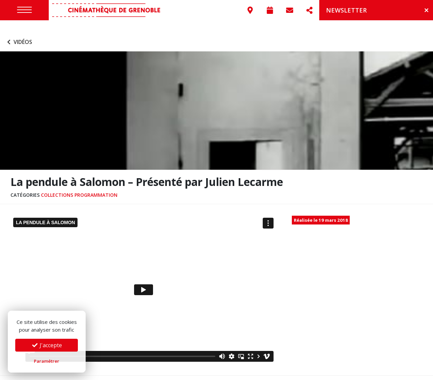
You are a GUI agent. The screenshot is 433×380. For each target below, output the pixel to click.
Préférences (176, 371)
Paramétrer (46, 361)
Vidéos (18, 29)
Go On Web (413, 371)
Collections (57, 182)
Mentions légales (103, 371)
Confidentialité (143, 371)
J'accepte (46, 345)
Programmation (95, 182)
